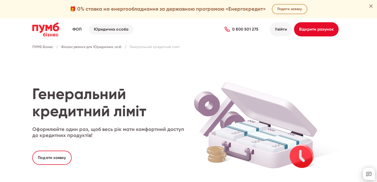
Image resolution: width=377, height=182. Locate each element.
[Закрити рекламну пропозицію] (371, 6)
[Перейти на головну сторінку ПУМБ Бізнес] (45, 29)
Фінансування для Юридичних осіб (91, 47)
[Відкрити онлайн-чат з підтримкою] (369, 174)
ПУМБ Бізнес (42, 47)
